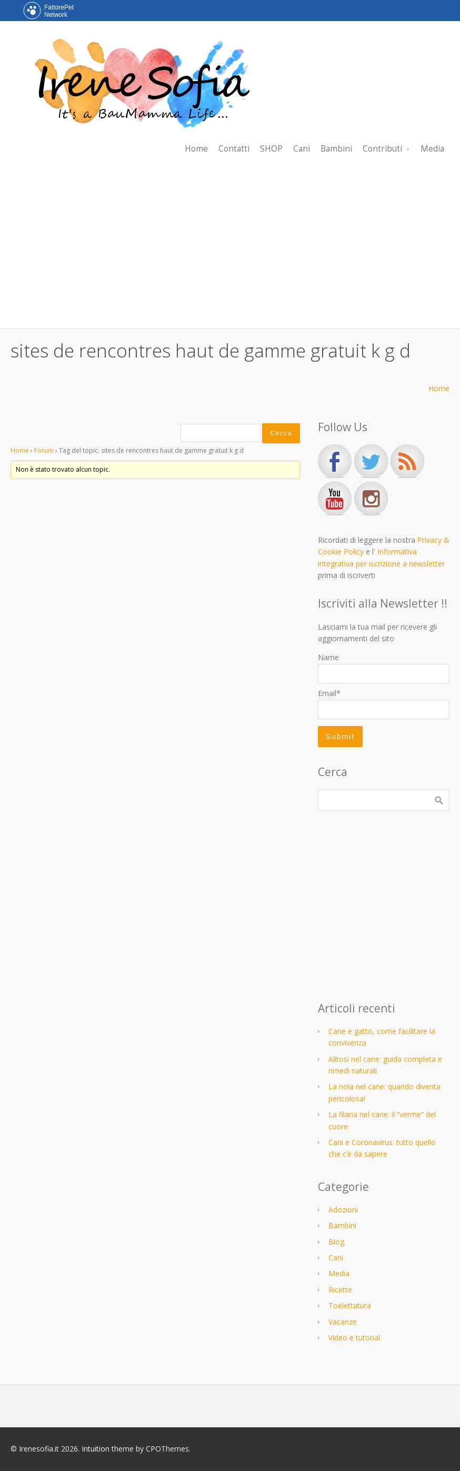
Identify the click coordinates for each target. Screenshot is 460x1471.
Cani (335, 1258)
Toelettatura (349, 1305)
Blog (336, 1242)
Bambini (342, 1225)
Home (438, 388)
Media (338, 1273)
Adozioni (343, 1210)
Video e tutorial (354, 1338)
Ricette (340, 1290)
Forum (44, 450)
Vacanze (342, 1322)
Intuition (95, 1449)
